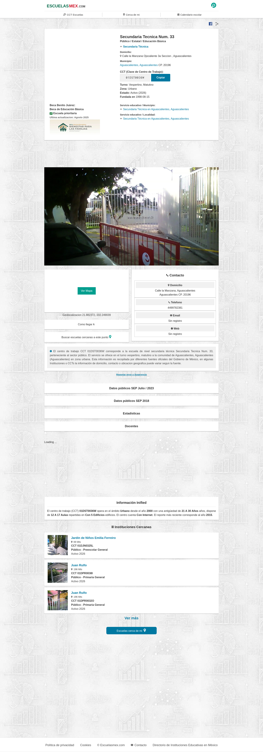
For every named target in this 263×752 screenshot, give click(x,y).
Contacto (138, 745)
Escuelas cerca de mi (131, 630)
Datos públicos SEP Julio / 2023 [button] (131, 388)
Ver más (132, 618)
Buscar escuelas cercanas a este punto (86, 337)
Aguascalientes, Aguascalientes (139, 65)
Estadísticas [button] (131, 413)
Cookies (85, 745)
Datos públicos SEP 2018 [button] (131, 401)
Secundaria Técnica (134, 46)
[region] (82, 61)
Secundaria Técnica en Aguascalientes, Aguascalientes (154, 109)
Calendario (189, 14)
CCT (73, 14)
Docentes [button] (131, 426)
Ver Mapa (86, 290)
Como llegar (86, 324)
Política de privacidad (59, 745)
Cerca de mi (131, 14)
